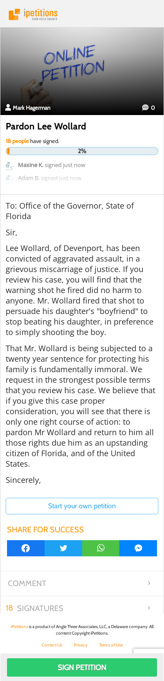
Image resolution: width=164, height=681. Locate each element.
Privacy (80, 645)
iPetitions (82, 14)
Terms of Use (111, 645)
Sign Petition (82, 667)
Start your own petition (82, 506)
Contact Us (52, 645)
